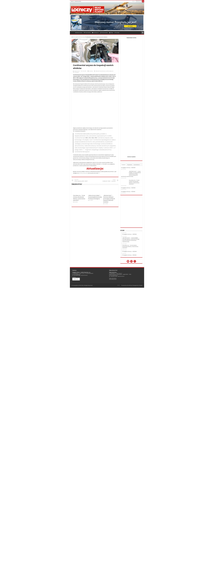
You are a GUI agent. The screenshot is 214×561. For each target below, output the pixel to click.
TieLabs (140, 285)
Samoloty (82, 37)
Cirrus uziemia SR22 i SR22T (81, 180)
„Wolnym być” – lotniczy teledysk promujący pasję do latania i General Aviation (109, 199)
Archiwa (74, 277)
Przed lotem (87, 32)
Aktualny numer (78, 32)
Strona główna (72, 32)
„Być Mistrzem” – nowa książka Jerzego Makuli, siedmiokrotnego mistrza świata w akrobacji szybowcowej (131, 174)
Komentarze (137, 164)
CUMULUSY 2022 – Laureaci (108, 180)
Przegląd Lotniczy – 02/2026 (128, 187)
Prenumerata (104, 32)
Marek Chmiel (77, 71)
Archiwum (95, 32)
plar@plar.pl (77, 274)
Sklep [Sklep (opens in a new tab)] (111, 32)
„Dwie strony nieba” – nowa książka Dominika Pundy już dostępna (95, 197)
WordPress (129, 285)
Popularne (129, 164)
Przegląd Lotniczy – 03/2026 (128, 167)
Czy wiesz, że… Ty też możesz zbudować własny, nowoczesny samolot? (134, 182)
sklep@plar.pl (115, 275)
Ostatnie (123, 164)
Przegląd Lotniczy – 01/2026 (128, 191)
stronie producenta (83, 173)
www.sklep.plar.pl (112, 279)
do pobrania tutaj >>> (95, 173)
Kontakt (117, 32)
